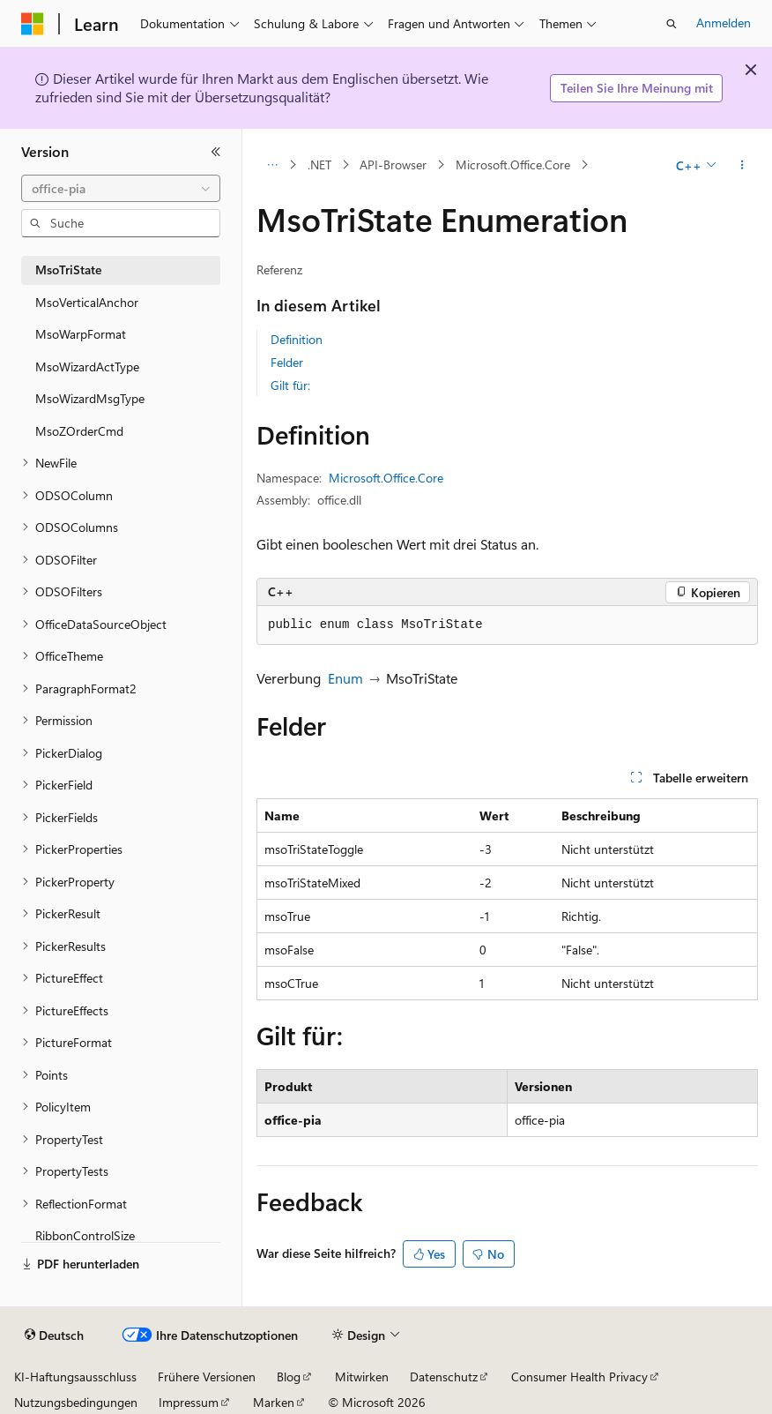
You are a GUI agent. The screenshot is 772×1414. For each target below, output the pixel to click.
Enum (345, 678)
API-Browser (393, 164)
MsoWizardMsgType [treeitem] (90, 398)
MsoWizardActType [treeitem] (87, 366)
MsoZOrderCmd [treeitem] (79, 431)
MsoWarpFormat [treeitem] (80, 333)
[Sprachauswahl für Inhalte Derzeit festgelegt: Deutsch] (54, 1335)
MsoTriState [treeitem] (68, 269)
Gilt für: (290, 385)
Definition (297, 339)
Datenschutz (444, 1376)
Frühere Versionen (207, 1376)
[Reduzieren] (215, 152)
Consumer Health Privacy (579, 1376)
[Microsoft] (32, 23)
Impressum (189, 1402)
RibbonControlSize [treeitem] (85, 1235)
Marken (273, 1402)
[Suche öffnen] (671, 24)
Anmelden (723, 22)
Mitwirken (362, 1376)
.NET (319, 164)
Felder (287, 362)
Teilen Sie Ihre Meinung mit (636, 87)
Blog (289, 1376)
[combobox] (120, 189)
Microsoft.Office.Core (513, 164)
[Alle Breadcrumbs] (271, 165)
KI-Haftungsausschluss (75, 1376)
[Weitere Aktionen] (742, 165)
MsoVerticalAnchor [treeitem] (86, 302)
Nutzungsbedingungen (75, 1402)
